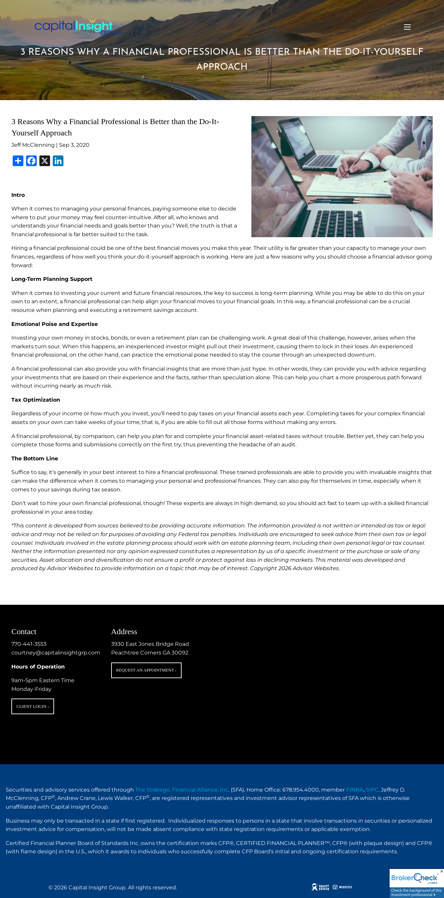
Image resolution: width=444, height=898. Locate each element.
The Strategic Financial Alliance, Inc (181, 790)
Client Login (32, 706)
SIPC (372, 790)
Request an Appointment (146, 669)
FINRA (355, 790)
